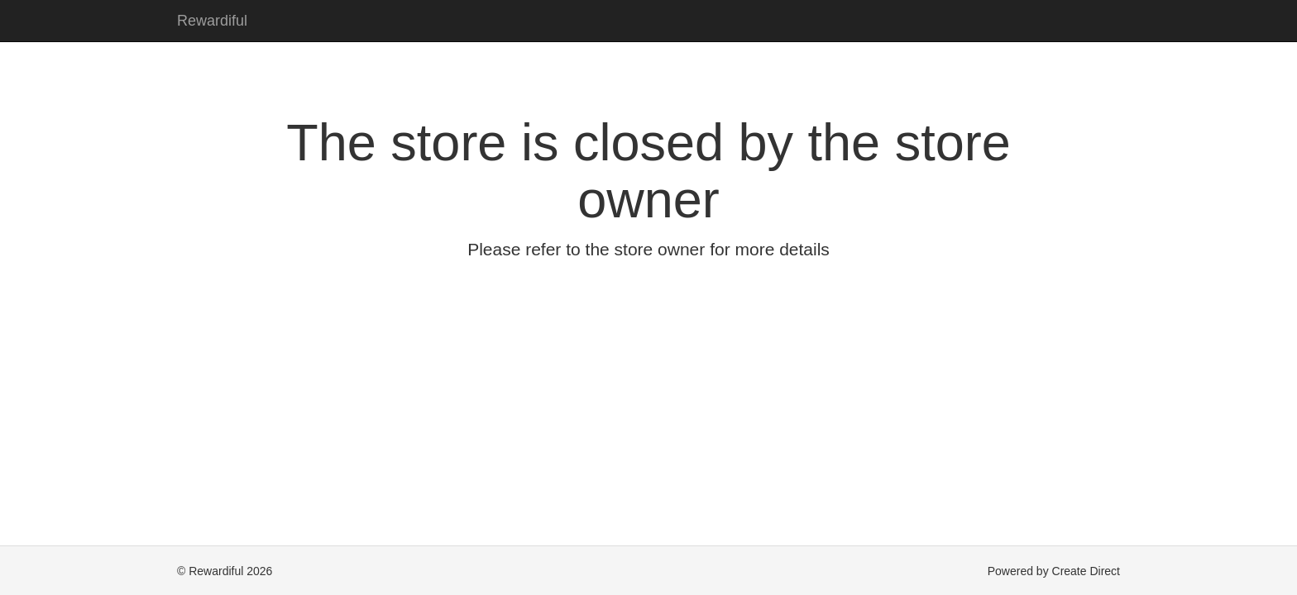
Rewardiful (212, 20)
